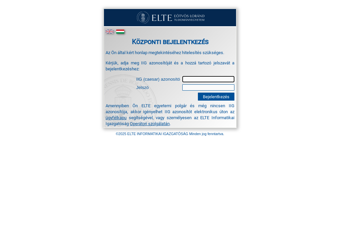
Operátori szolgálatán (150, 123)
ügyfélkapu (116, 117)
